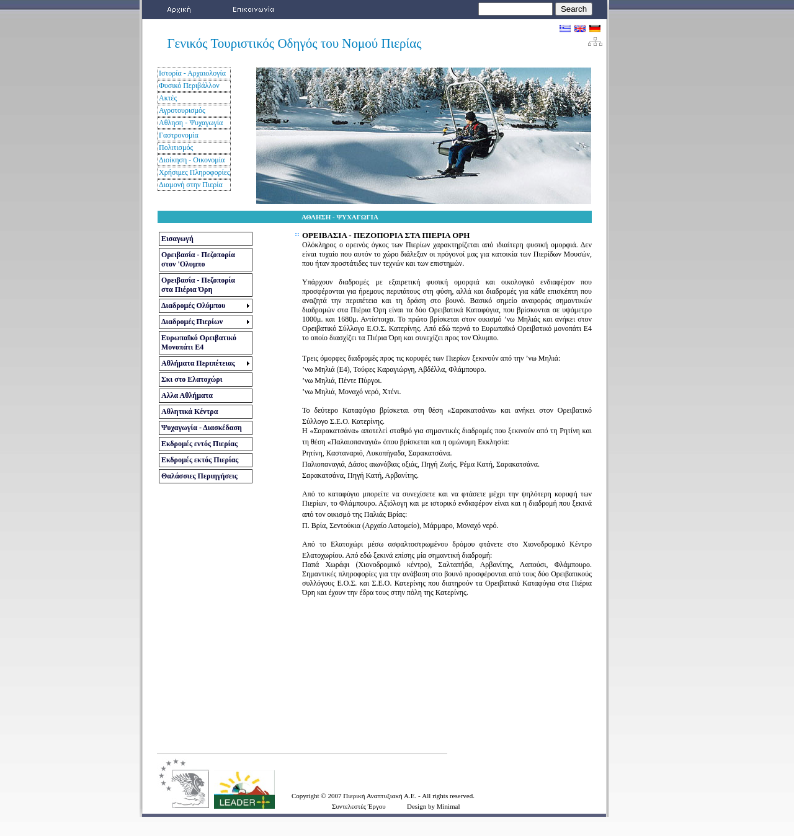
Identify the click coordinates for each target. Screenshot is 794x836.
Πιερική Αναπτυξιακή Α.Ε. (380, 795)
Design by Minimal (433, 806)
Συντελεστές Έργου (359, 806)
